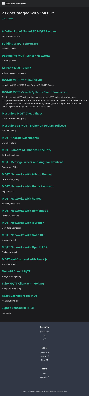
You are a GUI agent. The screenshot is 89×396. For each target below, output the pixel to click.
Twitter (44, 356)
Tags (44, 335)
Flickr (44, 360)
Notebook (44, 331)
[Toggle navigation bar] (3, 3)
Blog (44, 373)
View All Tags (7, 18)
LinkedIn (44, 352)
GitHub (44, 377)
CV (44, 339)
